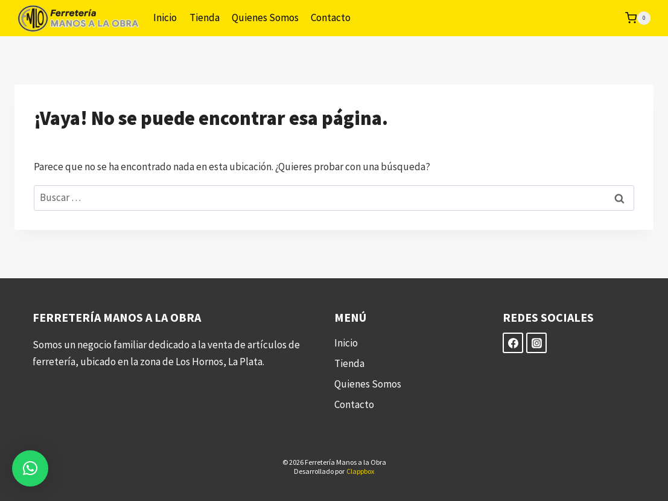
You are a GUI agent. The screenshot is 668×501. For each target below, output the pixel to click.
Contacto (331, 17)
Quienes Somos (265, 17)
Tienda (204, 17)
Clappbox (360, 471)
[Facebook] (513, 343)
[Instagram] (536, 343)
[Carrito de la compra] (638, 18)
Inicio (165, 17)
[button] (30, 468)
